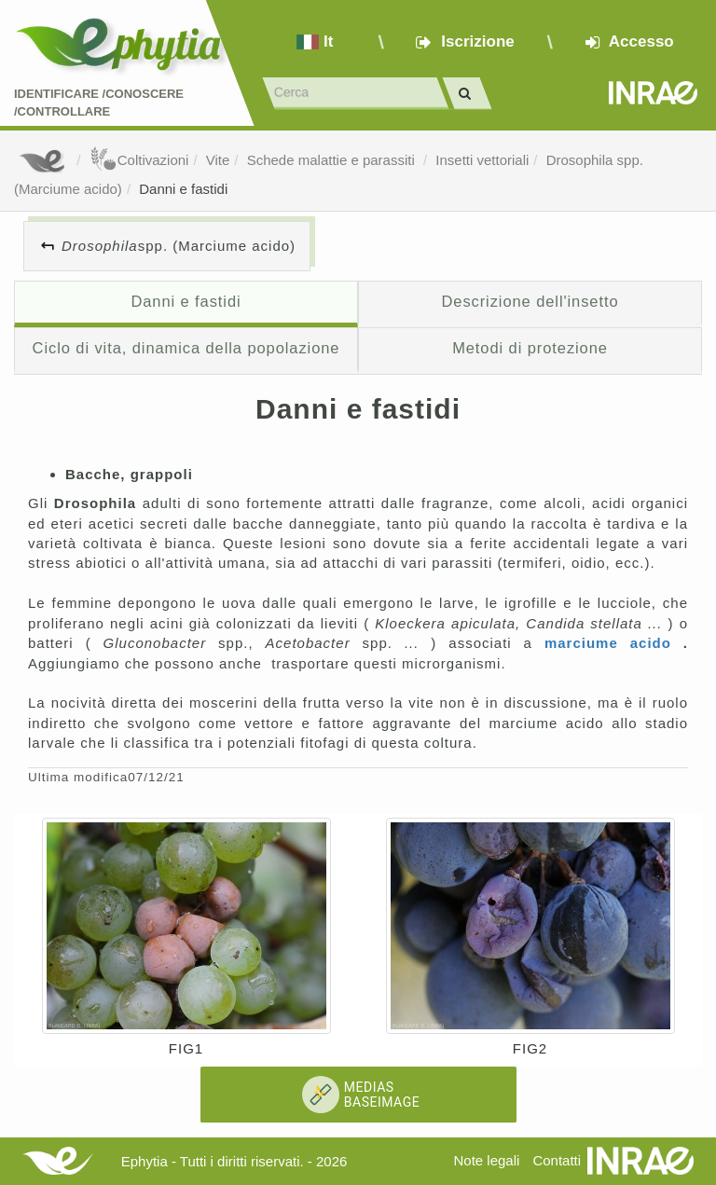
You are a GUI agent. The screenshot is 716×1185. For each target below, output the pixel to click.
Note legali (486, 1160)
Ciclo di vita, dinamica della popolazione (186, 347)
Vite (218, 160)
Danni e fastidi (183, 189)
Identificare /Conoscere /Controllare (99, 102)
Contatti (556, 1160)
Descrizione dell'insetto (529, 301)
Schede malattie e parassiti (333, 160)
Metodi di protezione (530, 347)
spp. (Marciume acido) (179, 245)
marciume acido (613, 643)
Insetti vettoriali (482, 160)
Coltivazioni (139, 160)
